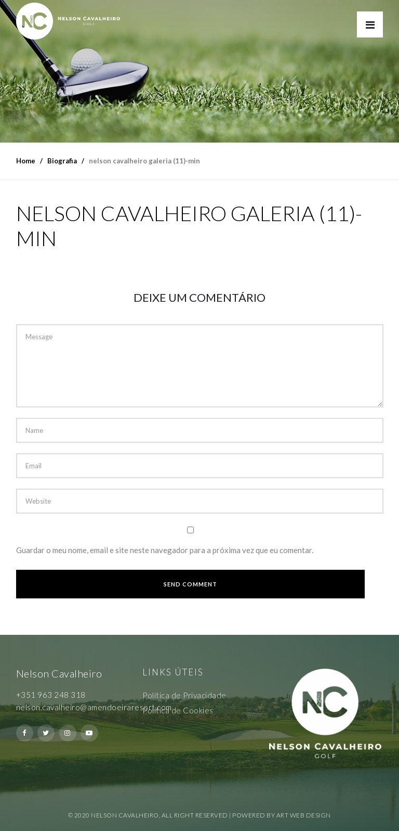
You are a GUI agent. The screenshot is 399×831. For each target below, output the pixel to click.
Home (25, 161)
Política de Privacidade (184, 695)
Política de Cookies (178, 710)
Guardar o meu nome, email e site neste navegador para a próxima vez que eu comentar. (164, 550)
